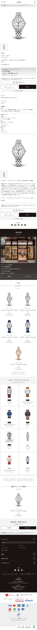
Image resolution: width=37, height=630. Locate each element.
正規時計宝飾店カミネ (4, 532)
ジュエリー (3, 545)
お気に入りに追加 (18, 90)
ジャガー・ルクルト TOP (9, 479)
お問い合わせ (28, 527)
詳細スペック (4, 114)
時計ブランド (11, 532)
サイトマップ (25, 618)
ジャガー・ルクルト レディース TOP (25, 479)
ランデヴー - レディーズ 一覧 (18, 373)
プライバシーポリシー (13, 618)
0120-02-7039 (20, 589)
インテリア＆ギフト (22, 547)
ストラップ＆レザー (5, 547)
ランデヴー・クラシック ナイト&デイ (17, 5)
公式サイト (6, 111)
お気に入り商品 (4, 550)
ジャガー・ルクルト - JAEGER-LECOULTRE (21, 532)
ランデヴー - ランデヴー (6, 5)
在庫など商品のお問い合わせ (18, 82)
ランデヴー (3, 102)
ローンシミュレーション (9, 87)
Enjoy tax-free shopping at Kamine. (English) (10, 573)
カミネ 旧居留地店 (6, 267)
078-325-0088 (6, 271)
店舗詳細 (9, 276)
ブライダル (20, 545)
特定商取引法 (20, 618)
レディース (31, 532)
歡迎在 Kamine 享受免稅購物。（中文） (28, 573)
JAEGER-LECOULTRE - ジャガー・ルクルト (9, 97)
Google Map (27, 276)
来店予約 (27, 86)
